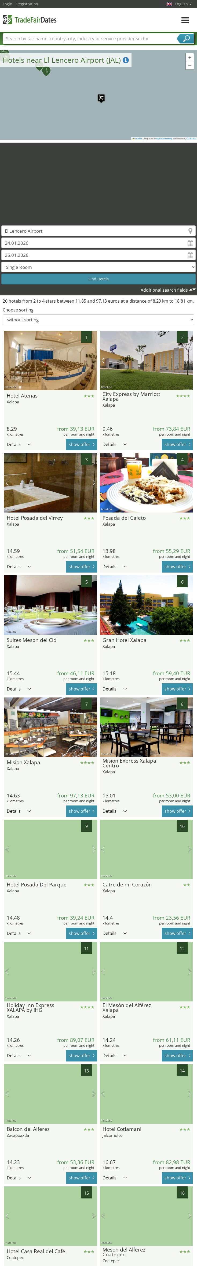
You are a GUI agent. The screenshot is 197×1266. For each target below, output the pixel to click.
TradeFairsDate (29, 19)
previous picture (103, 360)
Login (7, 3)
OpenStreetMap (164, 138)
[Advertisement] (98, 180)
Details (19, 444)
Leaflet (137, 138)
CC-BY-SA (191, 138)
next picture (190, 360)
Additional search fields (164, 290)
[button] (98, 95)
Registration (27, 3)
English (183, 3)
